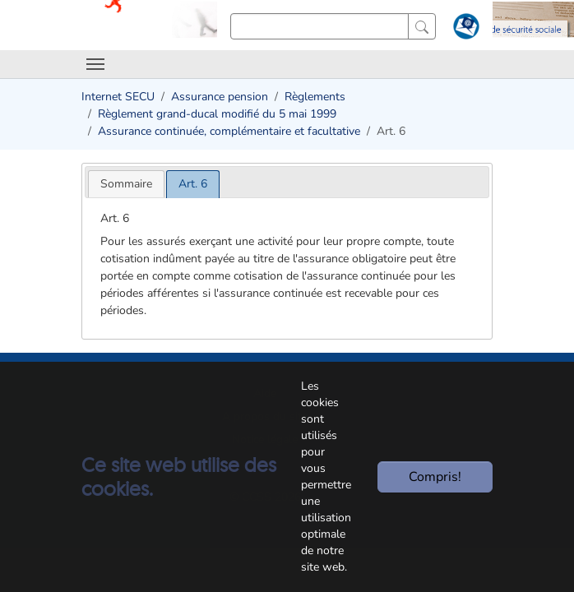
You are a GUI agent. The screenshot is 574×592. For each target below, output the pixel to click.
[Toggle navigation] (95, 64)
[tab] (126, 183)
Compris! (435, 477)
